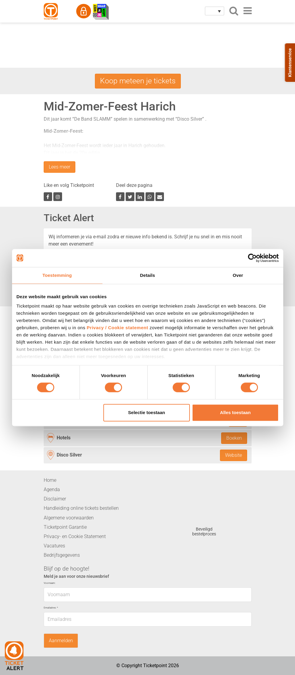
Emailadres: (51, 607)
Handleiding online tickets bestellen (81, 508)
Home (50, 480)
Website (233, 455)
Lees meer (59, 167)
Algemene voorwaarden (69, 518)
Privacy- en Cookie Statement (75, 536)
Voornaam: (49, 583)
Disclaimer (55, 499)
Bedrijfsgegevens (62, 555)
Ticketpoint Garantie (65, 527)
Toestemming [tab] (57, 275)
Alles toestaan (235, 412)
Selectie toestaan (146, 412)
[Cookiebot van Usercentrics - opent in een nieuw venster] (252, 257)
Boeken (234, 438)
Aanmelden (61, 641)
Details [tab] (147, 275)
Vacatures (54, 546)
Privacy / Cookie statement (117, 327)
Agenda (52, 489)
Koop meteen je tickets (137, 80)
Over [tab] (238, 275)
